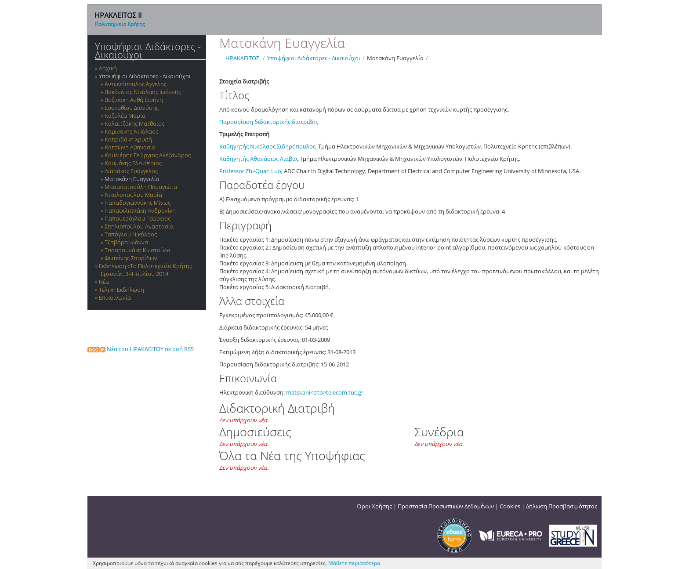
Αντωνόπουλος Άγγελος (136, 84)
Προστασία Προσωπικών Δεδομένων (446, 506)
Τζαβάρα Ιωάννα (126, 242)
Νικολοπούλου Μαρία (133, 195)
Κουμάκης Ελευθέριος (133, 163)
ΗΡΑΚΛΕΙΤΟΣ (242, 58)
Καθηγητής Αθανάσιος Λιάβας (258, 159)
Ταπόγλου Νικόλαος (131, 234)
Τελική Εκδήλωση (121, 290)
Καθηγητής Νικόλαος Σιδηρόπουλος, (268, 146)
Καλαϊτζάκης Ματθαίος (134, 123)
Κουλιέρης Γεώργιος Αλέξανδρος (148, 155)
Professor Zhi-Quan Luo (250, 171)
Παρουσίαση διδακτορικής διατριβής (269, 122)
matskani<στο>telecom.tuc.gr (324, 392)
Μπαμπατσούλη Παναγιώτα (141, 187)
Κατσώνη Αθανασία (130, 147)
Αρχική (108, 68)
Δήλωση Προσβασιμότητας (561, 506)
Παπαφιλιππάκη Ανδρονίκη (140, 210)
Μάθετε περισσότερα (354, 563)
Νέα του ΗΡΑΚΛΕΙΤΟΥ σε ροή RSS (140, 349)
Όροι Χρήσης (374, 506)
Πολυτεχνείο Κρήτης (119, 24)
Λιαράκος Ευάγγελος (131, 171)
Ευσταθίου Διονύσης (132, 108)
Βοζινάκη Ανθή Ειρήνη (134, 100)
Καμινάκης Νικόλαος (131, 131)
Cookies (510, 506)
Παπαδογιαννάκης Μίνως (137, 203)
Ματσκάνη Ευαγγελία (132, 179)
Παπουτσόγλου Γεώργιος (137, 218)
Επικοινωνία (115, 297)
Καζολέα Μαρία (125, 116)
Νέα (104, 282)
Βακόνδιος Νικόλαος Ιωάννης (143, 92)
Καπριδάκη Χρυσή (128, 139)
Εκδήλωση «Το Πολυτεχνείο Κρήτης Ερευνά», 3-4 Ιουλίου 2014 (145, 270)
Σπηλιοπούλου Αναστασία (139, 226)
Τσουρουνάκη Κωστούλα (137, 250)
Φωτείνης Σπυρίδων (131, 258)
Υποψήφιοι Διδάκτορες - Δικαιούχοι (148, 50)
